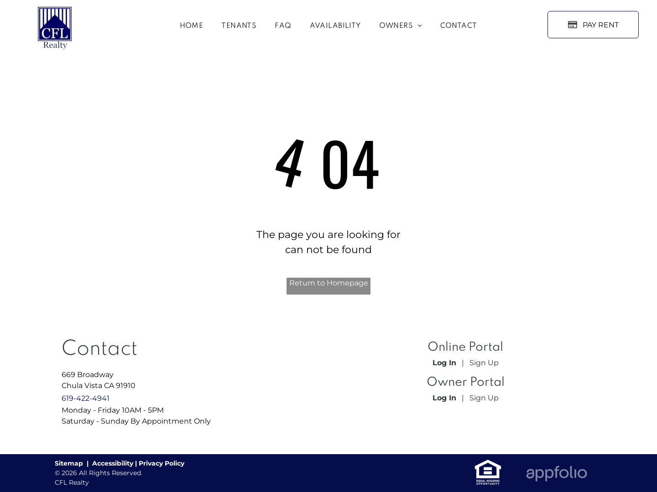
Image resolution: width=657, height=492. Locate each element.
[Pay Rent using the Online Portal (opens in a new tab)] (593, 24)
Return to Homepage (328, 283)
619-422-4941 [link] (86, 398)
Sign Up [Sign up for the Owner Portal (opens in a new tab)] (484, 398)
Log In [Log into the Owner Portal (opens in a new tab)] (444, 398)
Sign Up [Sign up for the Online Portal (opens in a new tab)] (484, 362)
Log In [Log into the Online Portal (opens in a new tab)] (444, 362)
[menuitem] (192, 26)
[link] (488, 464)
